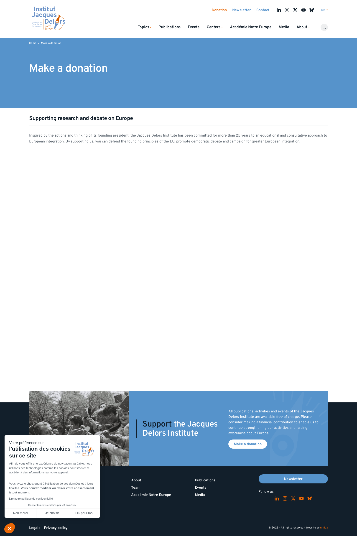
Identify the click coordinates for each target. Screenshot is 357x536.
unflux (324, 528)
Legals (34, 527)
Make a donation (248, 444)
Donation (219, 10)
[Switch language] (324, 10)
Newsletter (241, 10)
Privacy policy (56, 527)
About (136, 480)
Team (135, 487)
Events (193, 27)
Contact (262, 10)
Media (284, 27)
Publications (169, 27)
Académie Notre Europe (250, 27)
